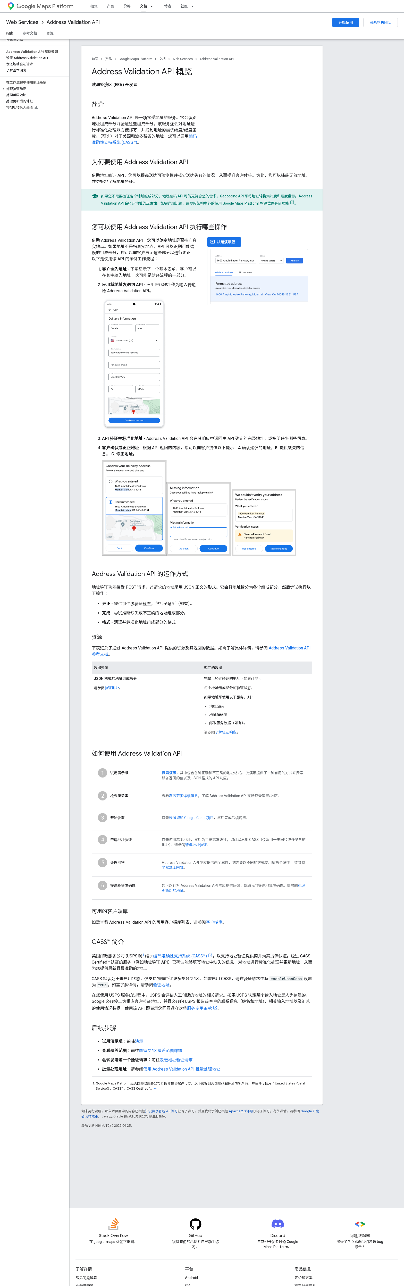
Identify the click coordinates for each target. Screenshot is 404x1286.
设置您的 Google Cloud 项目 (191, 818)
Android (191, 1278)
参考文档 (30, 33)
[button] (33, 89)
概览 (94, 6)
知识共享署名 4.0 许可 (161, 1111)
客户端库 (214, 922)
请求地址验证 (196, 845)
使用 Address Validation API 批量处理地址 (181, 1069)
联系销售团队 (380, 22)
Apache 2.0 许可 (241, 1111)
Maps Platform (44, 6)
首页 (95, 59)
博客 (167, 6)
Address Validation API (73, 22)
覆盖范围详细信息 (183, 796)
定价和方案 (303, 1278)
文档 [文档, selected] (143, 6)
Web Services (22, 22)
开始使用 (346, 22)
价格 (127, 6)
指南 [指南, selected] (9, 33)
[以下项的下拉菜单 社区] (194, 6)
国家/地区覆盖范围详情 (160, 1050)
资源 (50, 33)
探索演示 (169, 773)
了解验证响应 (226, 732)
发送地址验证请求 (176, 1059)
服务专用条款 (199, 1008)
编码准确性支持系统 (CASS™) (180, 956)
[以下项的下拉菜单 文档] (153, 6)
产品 (110, 6)
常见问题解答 (86, 1278)
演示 (139, 1041)
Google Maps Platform (135, 59)
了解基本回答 (172, 868)
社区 (184, 6)
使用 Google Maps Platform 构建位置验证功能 (252, 203)
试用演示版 (222, 241)
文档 (162, 59)
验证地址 (112, 688)
